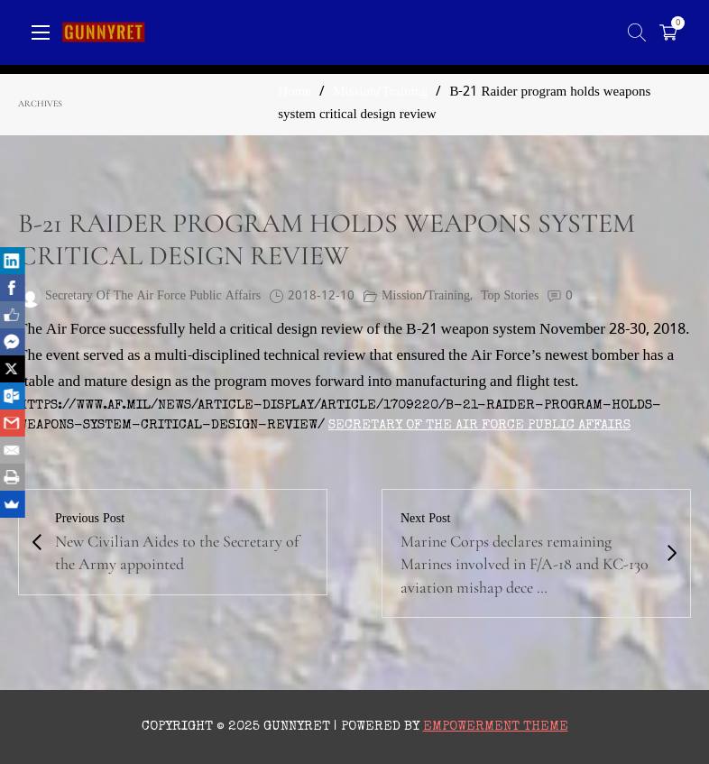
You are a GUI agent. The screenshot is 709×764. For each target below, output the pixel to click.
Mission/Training (380, 92)
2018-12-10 (321, 296)
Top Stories (510, 296)
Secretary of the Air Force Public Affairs (479, 425)
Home (294, 92)
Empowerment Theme (495, 726)
